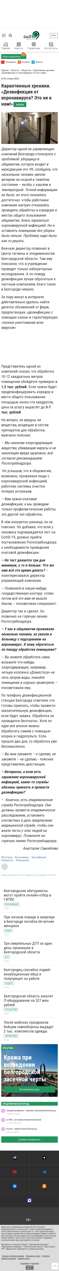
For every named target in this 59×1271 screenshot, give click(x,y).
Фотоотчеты (51, 46)
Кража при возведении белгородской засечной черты (25, 1068)
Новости (18, 46)
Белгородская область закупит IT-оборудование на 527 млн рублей (28, 1000)
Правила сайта (24, 1258)
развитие (35, 1263)
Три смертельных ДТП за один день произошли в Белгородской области (28, 947)
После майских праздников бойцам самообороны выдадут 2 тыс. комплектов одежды (28, 1026)
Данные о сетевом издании (13, 1256)
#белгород (6, 857)
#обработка (7, 860)
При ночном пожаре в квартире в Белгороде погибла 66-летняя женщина (29, 921)
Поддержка (25, 1263)
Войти (54, 35)
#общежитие (22, 860)
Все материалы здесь (29, 1089)
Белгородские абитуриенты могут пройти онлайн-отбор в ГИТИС (27, 895)
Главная (6, 46)
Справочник (34, 46)
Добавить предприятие (29, 1139)
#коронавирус (22, 857)
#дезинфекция (38, 857)
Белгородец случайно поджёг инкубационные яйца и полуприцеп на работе (27, 974)
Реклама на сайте (33, 1256)
